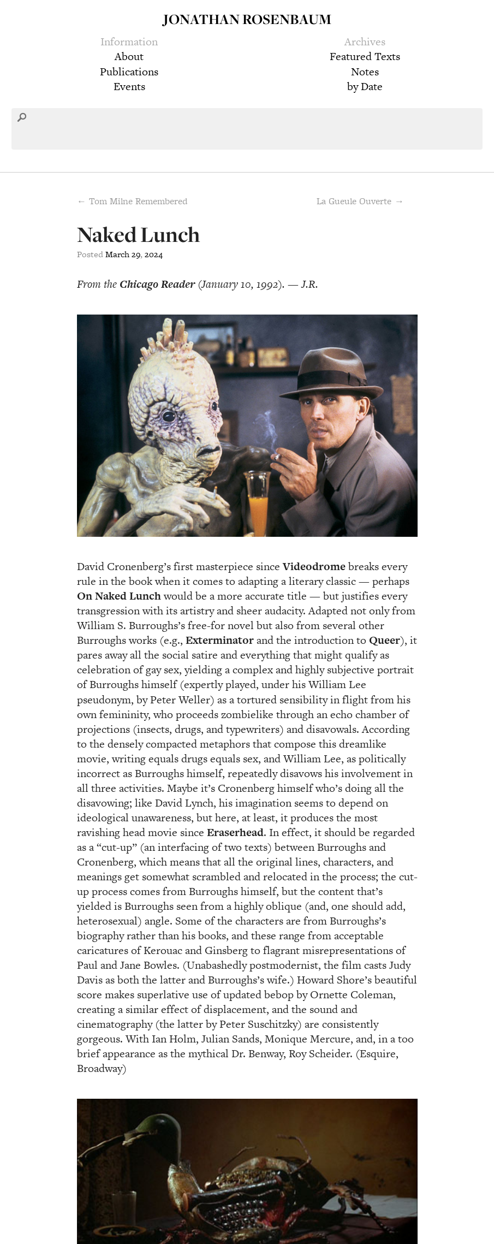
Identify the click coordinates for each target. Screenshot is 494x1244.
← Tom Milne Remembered (132, 201)
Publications (129, 71)
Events (129, 86)
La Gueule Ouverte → (360, 201)
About (129, 56)
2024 (154, 254)
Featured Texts (365, 56)
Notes (365, 71)
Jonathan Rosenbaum (247, 18)
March (117, 254)
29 (136, 254)
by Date (365, 86)
